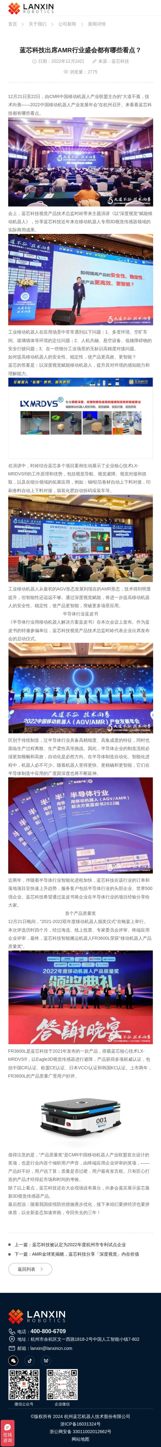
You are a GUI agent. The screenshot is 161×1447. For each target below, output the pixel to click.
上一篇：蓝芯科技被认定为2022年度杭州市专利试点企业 (70, 1245)
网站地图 (80, 1439)
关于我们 (37, 23)
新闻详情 (97, 23)
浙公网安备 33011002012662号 (81, 1431)
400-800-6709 (48, 1331)
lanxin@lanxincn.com (52, 1348)
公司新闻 (67, 23)
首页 (12, 23)
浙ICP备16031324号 (80, 1424)
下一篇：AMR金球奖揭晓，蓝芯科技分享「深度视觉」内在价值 (77, 1254)
